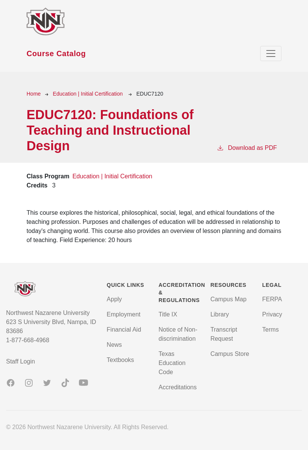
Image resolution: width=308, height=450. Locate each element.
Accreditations (178, 387)
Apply (114, 299)
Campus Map (229, 299)
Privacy (272, 314)
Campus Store (230, 354)
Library (220, 314)
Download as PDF (247, 147)
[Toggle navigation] (270, 53)
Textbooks (120, 360)
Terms (270, 329)
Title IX (168, 314)
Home (34, 94)
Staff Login (20, 361)
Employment (123, 314)
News (114, 344)
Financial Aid (124, 329)
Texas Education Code (172, 363)
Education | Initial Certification (88, 94)
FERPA (272, 299)
